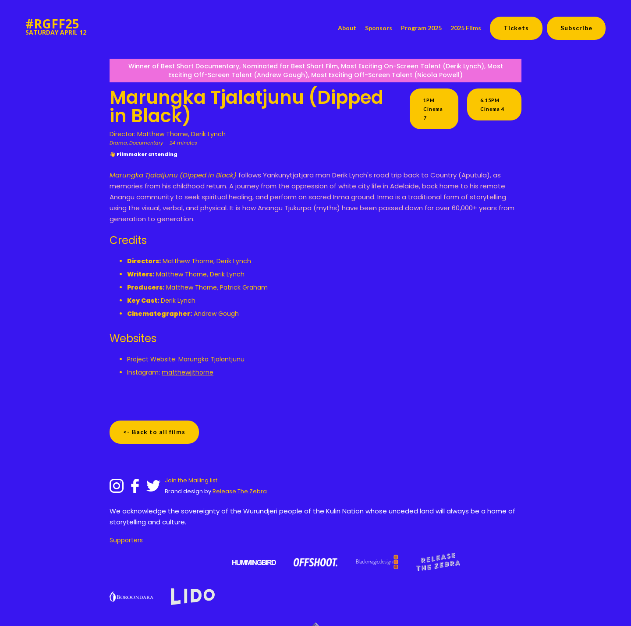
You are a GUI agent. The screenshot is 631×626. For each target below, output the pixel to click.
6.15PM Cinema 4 (492, 104)
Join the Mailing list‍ (191, 480)
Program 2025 (421, 28)
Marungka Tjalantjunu (211, 359)
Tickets (516, 28)
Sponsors (378, 28)
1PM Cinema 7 (433, 108)
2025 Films (465, 28)
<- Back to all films (154, 431)
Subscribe (576, 28)
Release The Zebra (240, 491)
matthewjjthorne (187, 372)
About (347, 28)
